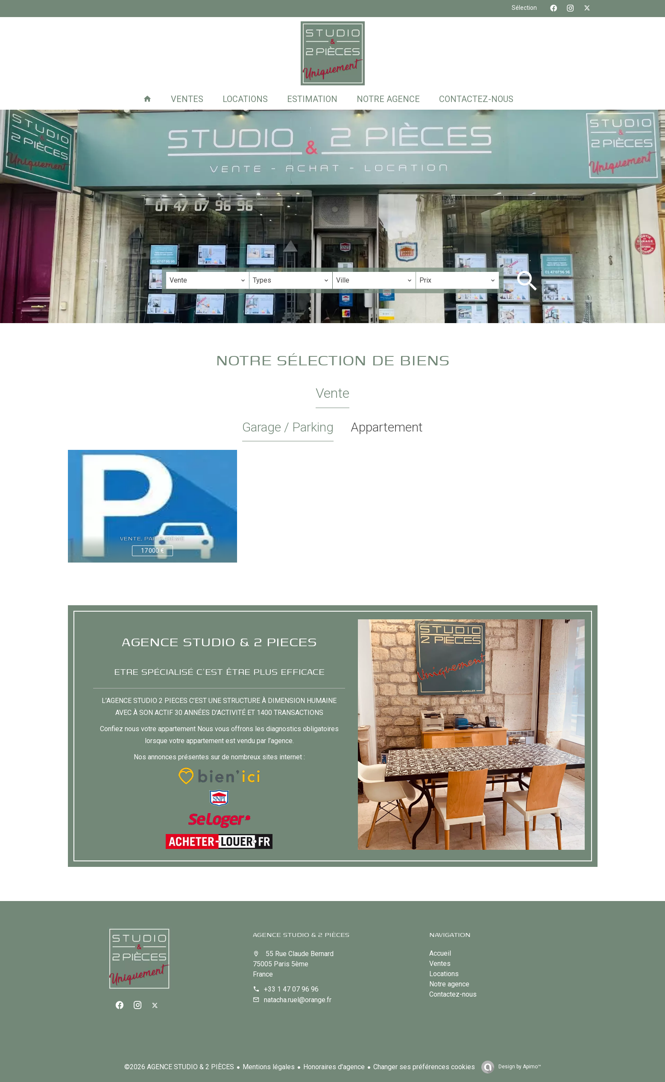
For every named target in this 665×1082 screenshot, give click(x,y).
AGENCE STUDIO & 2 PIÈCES (301, 934)
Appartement (387, 427)
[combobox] (207, 280)
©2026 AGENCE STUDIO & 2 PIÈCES (179, 1067)
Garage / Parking (288, 427)
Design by (519, 1067)
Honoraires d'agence (334, 1067)
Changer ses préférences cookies (424, 1067)
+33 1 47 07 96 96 (291, 989)
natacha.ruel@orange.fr (297, 1000)
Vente (332, 393)
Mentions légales (269, 1067)
